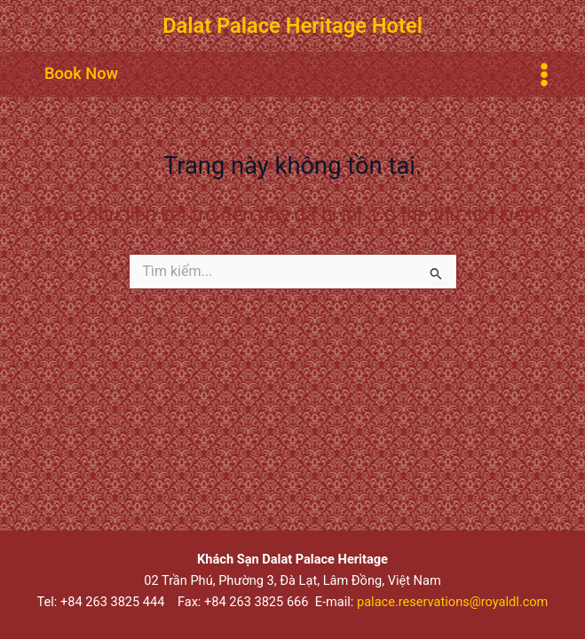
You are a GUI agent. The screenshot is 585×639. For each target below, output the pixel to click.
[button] (81, 73)
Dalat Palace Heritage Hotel (292, 25)
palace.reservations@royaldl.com (452, 602)
